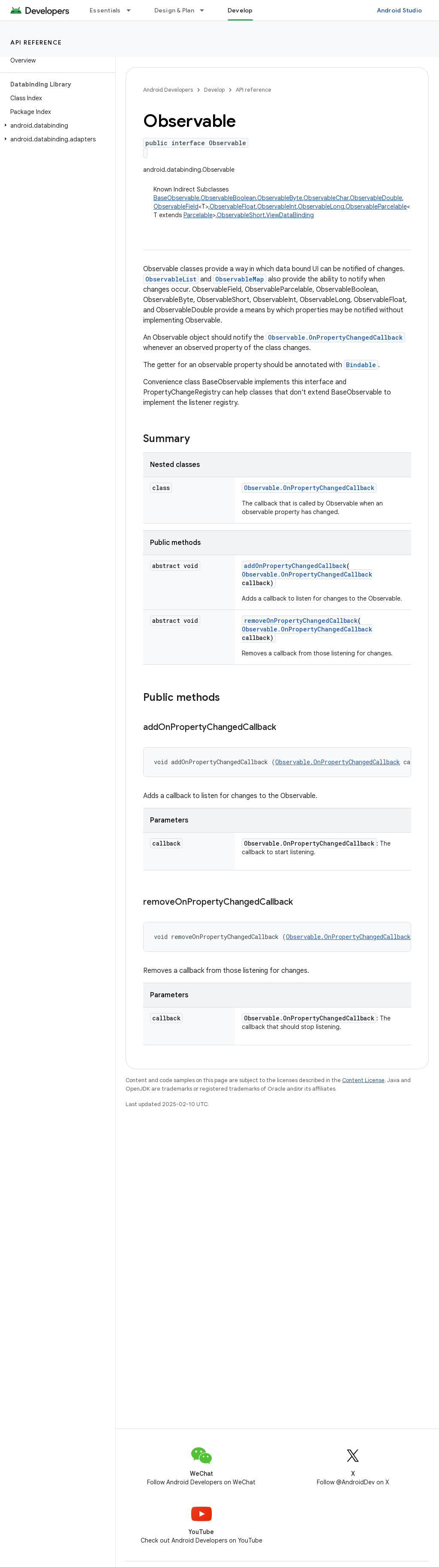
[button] (56, 125)
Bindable (361, 365)
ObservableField (175, 206)
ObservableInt (277, 206)
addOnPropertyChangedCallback (295, 566)
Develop (214, 89)
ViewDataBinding (290, 215)
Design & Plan (174, 10)
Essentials (105, 10)
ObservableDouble (376, 198)
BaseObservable (176, 198)
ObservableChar (326, 198)
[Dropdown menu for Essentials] (132, 10)
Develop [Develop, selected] (240, 10)
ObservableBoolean (228, 198)
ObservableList (170, 279)
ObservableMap (239, 279)
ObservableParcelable (376, 206)
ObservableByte (279, 198)
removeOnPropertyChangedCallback (301, 620)
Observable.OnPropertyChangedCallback (335, 337)
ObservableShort (241, 215)
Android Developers (168, 89)
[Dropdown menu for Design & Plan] (205, 10)
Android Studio (399, 10)
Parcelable (198, 215)
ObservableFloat (233, 206)
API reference (36, 42)
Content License (363, 1080)
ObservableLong (321, 206)
